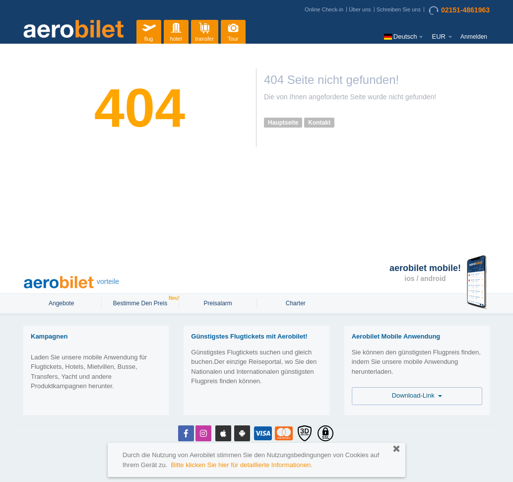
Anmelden (473, 36)
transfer (204, 30)
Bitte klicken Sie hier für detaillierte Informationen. (242, 465)
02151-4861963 (459, 10)
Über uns (360, 9)
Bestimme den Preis (141, 302)
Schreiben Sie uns (399, 9)
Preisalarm (217, 303)
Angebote (62, 303)
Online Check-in (324, 9)
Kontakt (319, 122)
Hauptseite (283, 122)
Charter (296, 303)
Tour (233, 30)
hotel (176, 30)
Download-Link (417, 395)
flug (149, 30)
